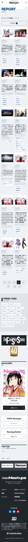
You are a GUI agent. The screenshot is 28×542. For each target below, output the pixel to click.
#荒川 (22, 147)
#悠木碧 (4, 315)
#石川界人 (5, 311)
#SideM (10, 141)
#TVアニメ (5, 304)
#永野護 (23, 149)
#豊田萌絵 (4, 62)
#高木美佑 (18, 102)
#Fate (12, 325)
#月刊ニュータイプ (19, 142)
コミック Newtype (20, 500)
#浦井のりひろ (18, 145)
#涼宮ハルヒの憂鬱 (19, 270)
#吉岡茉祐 (18, 100)
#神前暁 (23, 268)
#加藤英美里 (18, 188)
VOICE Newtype (19, 493)
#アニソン (11, 315)
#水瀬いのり (18, 315)
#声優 (11, 304)
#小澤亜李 (21, 322)
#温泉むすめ (4, 58)
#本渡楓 (18, 311)
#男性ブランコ (18, 143)
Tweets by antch (3, 451)
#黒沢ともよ (5, 325)
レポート (4, 489)
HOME (3, 458)
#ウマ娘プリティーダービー (7, 184)
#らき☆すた (18, 186)
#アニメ (12, 307)
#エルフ (17, 147)
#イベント (4, 56)
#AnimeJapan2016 (13, 318)
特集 (2, 493)
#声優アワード (20, 307)
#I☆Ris (14, 322)
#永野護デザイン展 (19, 138)
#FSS (17, 140)
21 (15, 286)
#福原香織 (18, 190)
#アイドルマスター (6, 322)
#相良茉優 (18, 64)
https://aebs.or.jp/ (8, 529)
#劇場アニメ (5, 307)
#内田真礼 (12, 311)
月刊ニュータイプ (19, 489)
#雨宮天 (4, 318)
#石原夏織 (4, 60)
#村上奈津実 (18, 104)
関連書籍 (17, 497)
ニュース (4, 497)
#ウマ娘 (10, 181)
